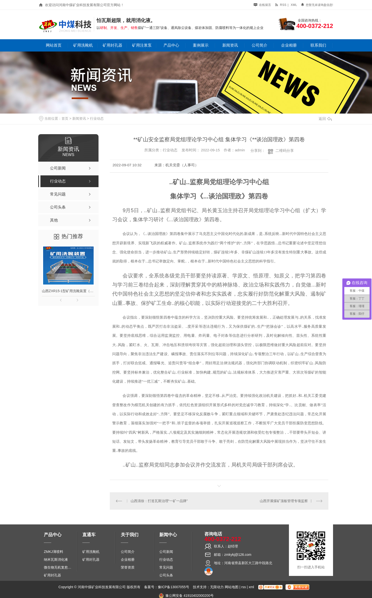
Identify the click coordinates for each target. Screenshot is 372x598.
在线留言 (262, 5)
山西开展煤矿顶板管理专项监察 (284, 501)
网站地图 (231, 587)
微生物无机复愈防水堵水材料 (59, 567)
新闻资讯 (230, 45)
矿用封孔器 (112, 45)
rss (280, 5)
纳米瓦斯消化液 (56, 559)
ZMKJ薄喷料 (53, 552)
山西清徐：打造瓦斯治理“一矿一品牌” (159, 501)
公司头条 (166, 575)
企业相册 (289, 45)
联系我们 (318, 45)
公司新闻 (166, 552)
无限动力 (217, 587)
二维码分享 (284, 150)
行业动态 (97, 118)
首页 (65, 118)
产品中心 (171, 45)
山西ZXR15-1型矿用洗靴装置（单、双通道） (68, 291)
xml (294, 5)
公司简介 (259, 45)
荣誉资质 (128, 567)
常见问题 (166, 567)
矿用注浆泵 (142, 45)
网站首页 (54, 45)
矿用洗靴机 (83, 45)
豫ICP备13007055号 (173, 587)
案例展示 (201, 45)
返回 (325, 119)
